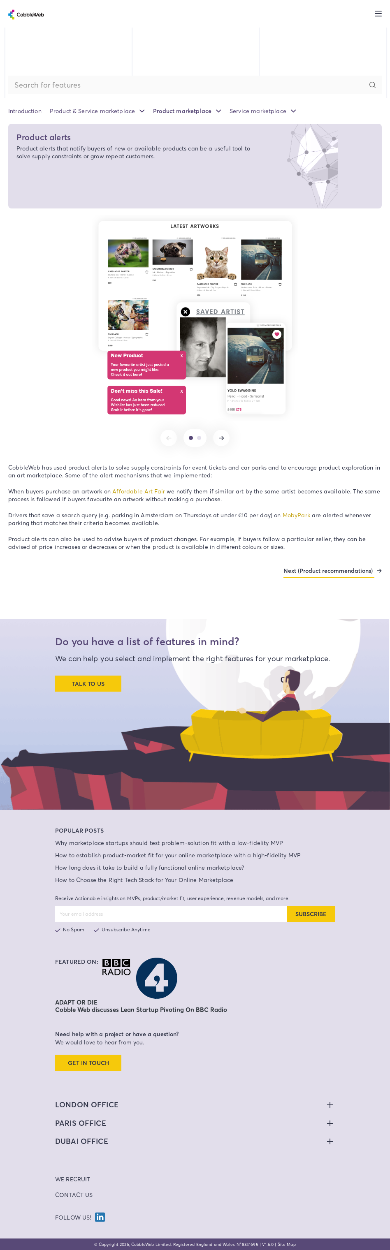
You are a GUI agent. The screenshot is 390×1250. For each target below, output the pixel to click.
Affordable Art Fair (138, 491)
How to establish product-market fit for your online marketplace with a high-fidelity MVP (178, 855)
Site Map (287, 1244)
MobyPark (296, 515)
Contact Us (74, 1194)
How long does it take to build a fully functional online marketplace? (149, 867)
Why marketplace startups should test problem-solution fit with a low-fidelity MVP (169, 842)
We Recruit (73, 1179)
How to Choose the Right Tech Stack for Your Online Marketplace (144, 879)
